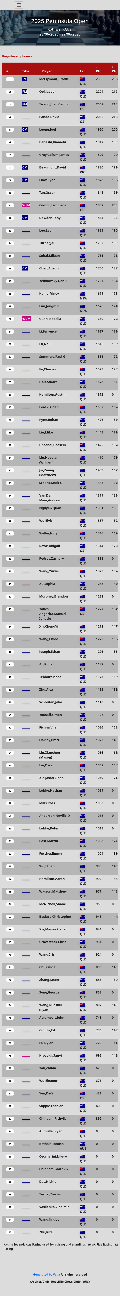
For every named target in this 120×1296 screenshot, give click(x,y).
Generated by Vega (46, 1274)
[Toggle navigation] (19, 5)
